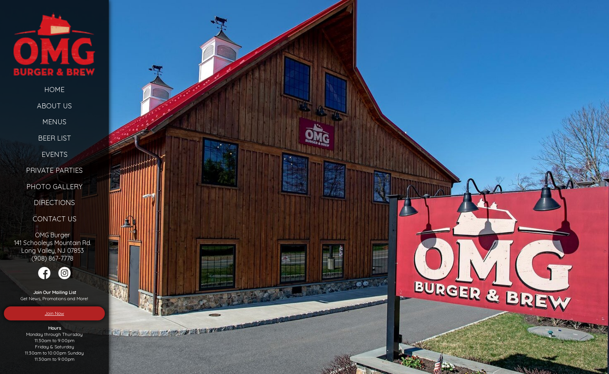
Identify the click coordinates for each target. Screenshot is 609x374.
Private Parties (54, 170)
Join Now (54, 313)
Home (54, 89)
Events (55, 154)
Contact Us (55, 218)
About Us (54, 105)
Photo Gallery (54, 186)
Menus (54, 121)
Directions (54, 202)
